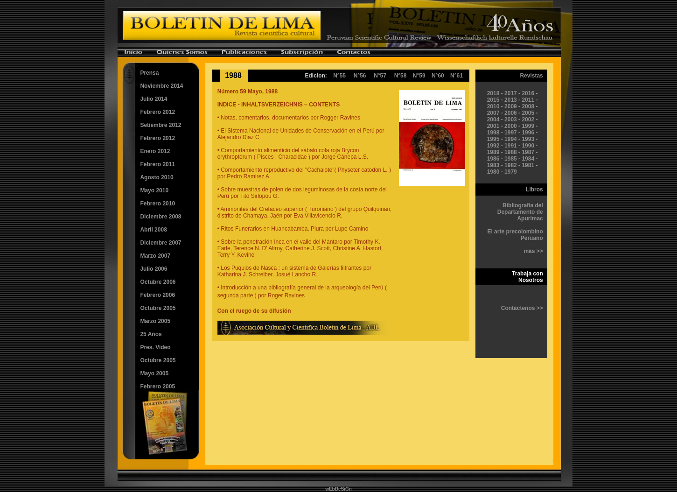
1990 (528, 145)
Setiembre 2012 (160, 125)
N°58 (403, 75)
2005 (528, 113)
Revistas (531, 75)
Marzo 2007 (155, 256)
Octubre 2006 (157, 282)
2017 (510, 93)
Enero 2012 (155, 151)
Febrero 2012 (157, 112)
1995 (493, 139)
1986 (493, 158)
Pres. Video (155, 347)
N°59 (419, 75)
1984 (528, 158)
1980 (493, 172)
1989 (493, 152)
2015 (493, 100)
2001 (493, 126)
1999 (528, 126)
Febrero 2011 (157, 164)
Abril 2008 (153, 229)
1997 (510, 132)
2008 (528, 106)
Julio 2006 (153, 269)
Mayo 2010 (154, 190)
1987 (528, 152)
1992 (493, 145)
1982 (510, 165)
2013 (510, 100)
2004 (493, 119)
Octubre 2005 (157, 308)
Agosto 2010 (156, 177)
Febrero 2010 (157, 203)
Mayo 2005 (154, 373)
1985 (510, 158)
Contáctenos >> (522, 308)
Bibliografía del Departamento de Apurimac (520, 212)
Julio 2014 (153, 99)
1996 (528, 132)
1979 (510, 172)
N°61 (456, 75)
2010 (493, 106)
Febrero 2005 (157, 386)
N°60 (438, 75)
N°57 (380, 75)
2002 (528, 119)
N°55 (339, 75)
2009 (510, 106)
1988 (510, 152)
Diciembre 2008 (160, 216)
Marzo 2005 (155, 321)
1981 (528, 165)
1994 (510, 139)
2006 (510, 113)
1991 (510, 145)
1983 (493, 165)
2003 (510, 119)
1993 (528, 139)
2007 (493, 113)
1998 (493, 132)
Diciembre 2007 (160, 242)
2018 (493, 93)
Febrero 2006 (157, 295)
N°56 (360, 75)
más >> (533, 251)
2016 (528, 93)
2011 (528, 100)
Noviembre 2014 (161, 86)
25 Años (150, 334)
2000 (510, 126)
